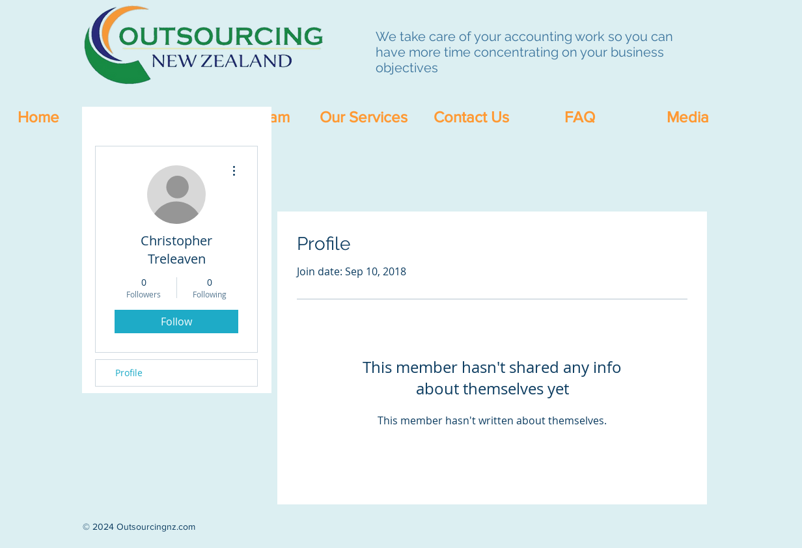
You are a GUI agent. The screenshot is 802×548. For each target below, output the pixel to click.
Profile (129, 372)
